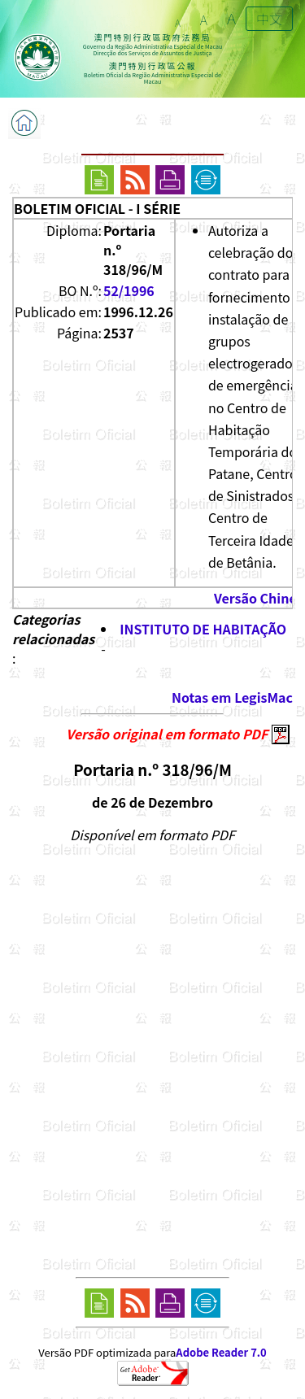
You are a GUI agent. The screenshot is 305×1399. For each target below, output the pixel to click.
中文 (269, 18)
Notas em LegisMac (232, 697)
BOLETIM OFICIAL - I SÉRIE (97, 208)
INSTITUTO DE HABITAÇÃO (203, 628)
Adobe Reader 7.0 (221, 1352)
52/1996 (129, 290)
